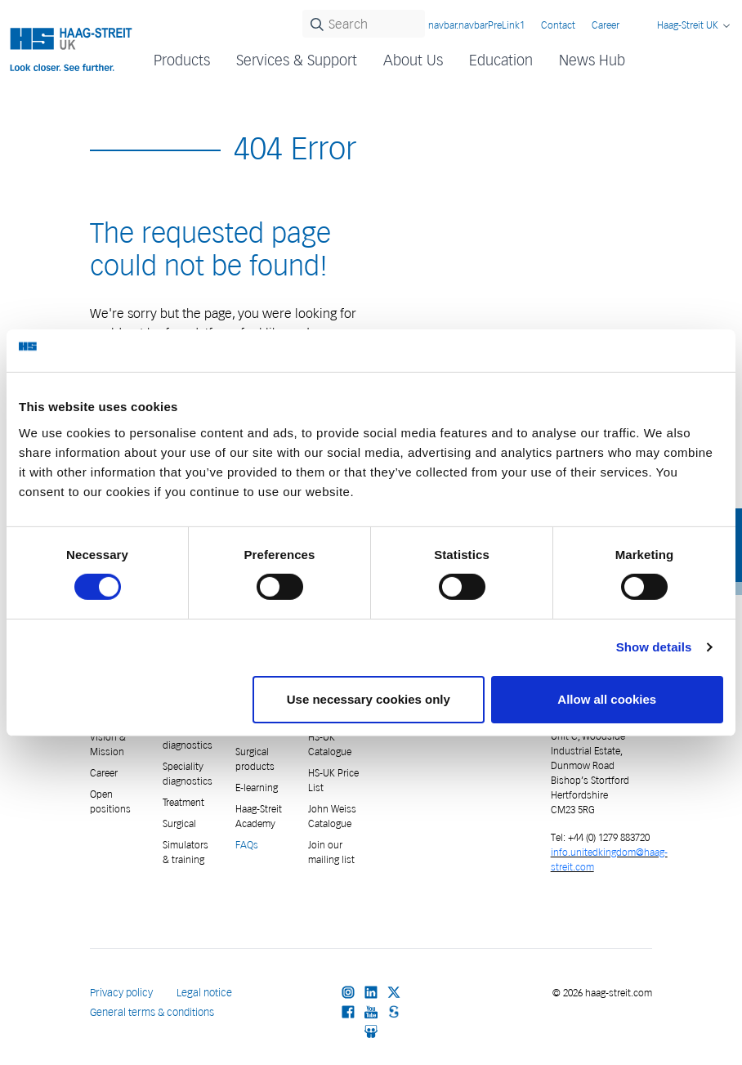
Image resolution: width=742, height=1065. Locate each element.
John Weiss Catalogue (332, 816)
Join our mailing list (331, 852)
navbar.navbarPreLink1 (476, 25)
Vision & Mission (108, 744)
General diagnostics (187, 737)
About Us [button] (413, 60)
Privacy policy (121, 993)
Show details (654, 647)
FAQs (246, 845)
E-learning (256, 787)
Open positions (110, 801)
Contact (558, 25)
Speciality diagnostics (187, 773)
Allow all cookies (606, 699)
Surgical (179, 823)
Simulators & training (185, 852)
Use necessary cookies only (368, 699)
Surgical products (255, 758)
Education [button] (501, 60)
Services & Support (296, 60)
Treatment (183, 802)
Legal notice (204, 993)
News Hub (592, 60)
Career (605, 25)
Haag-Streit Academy (258, 816)
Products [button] (182, 60)
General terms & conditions (152, 1012)
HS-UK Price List (333, 780)
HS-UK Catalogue (329, 744)
